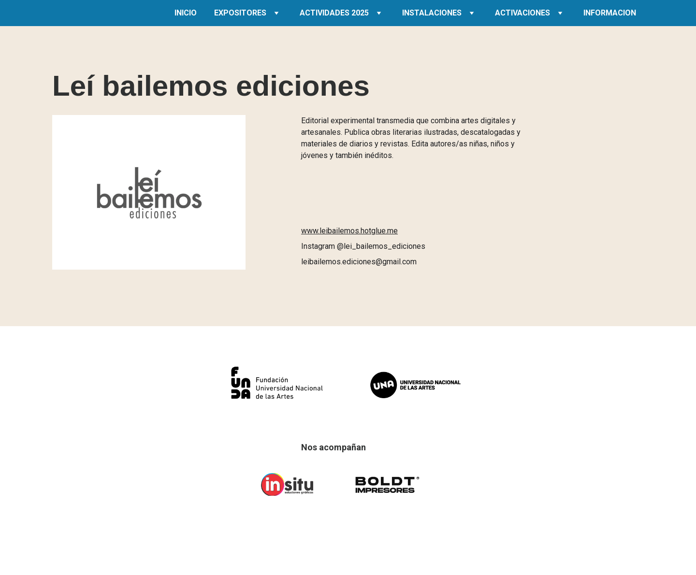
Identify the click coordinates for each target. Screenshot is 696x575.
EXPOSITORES (240, 12)
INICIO (185, 12)
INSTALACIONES (432, 12)
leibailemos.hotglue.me (358, 230)
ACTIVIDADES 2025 (334, 12)
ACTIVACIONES (522, 12)
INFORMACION (609, 12)
